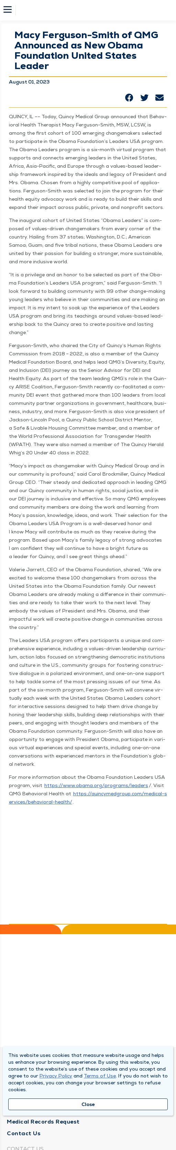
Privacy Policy (56, 1076)
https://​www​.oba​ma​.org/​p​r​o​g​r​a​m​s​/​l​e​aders (96, 785)
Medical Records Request (43, 1121)
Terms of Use (100, 1076)
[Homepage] (92, 10)
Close (88, 1104)
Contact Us (24, 1133)
